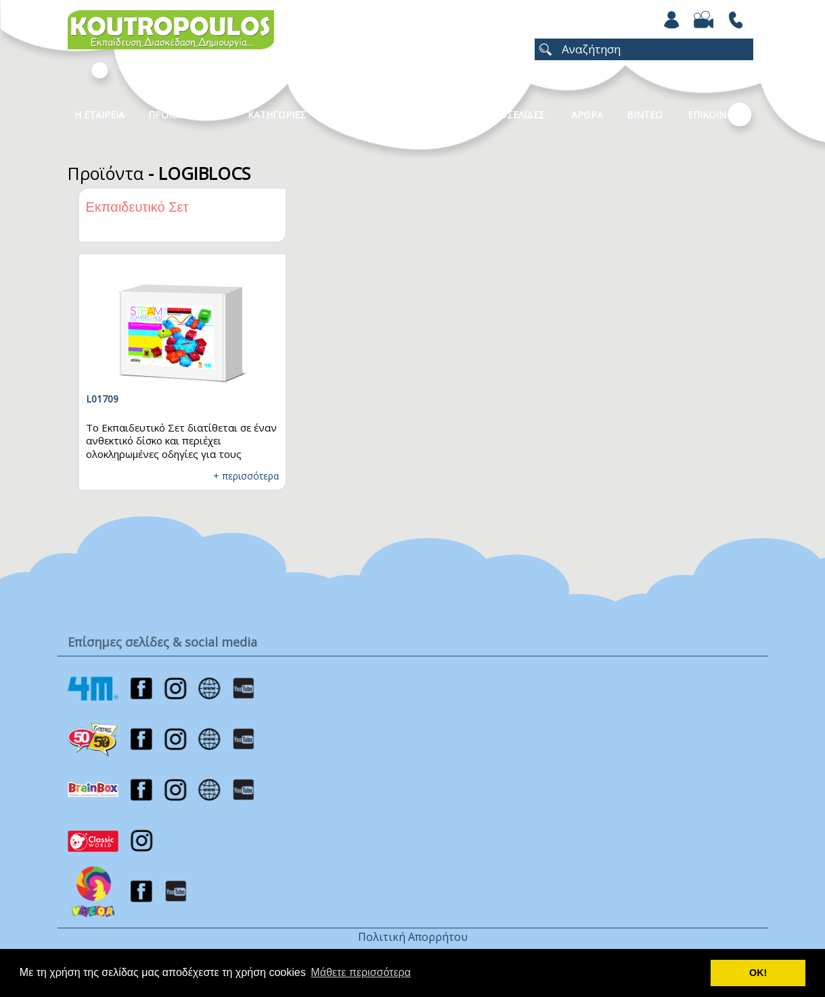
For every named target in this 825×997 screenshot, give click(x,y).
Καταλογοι (362, 114)
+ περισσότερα (246, 475)
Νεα (430, 114)
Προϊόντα (105, 173)
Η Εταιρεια (99, 114)
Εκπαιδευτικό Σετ (137, 207)
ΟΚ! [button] (758, 972)
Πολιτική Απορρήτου (413, 936)
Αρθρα (587, 114)
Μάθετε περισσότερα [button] (361, 972)
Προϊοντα (173, 114)
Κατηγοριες (277, 114)
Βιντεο (645, 114)
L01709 (102, 398)
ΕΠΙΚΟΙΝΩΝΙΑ (719, 114)
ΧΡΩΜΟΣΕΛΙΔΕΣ (508, 114)
